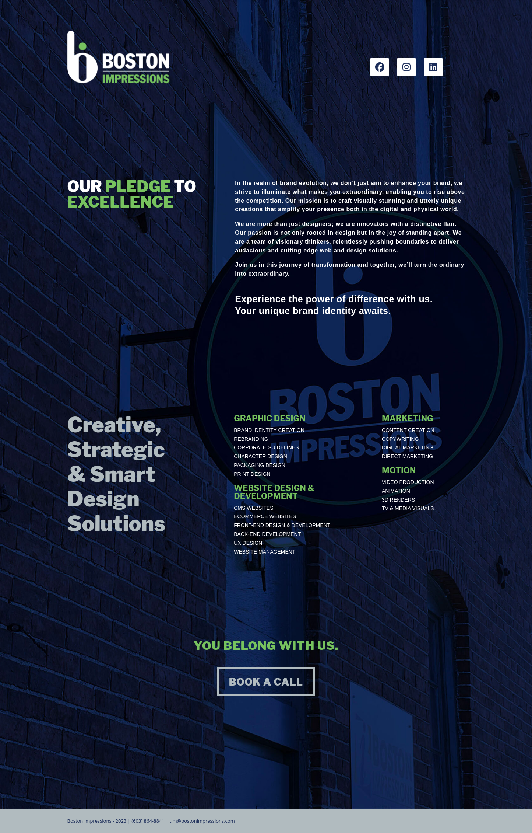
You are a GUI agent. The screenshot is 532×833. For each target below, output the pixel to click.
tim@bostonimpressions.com (202, 821)
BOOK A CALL (266, 682)
